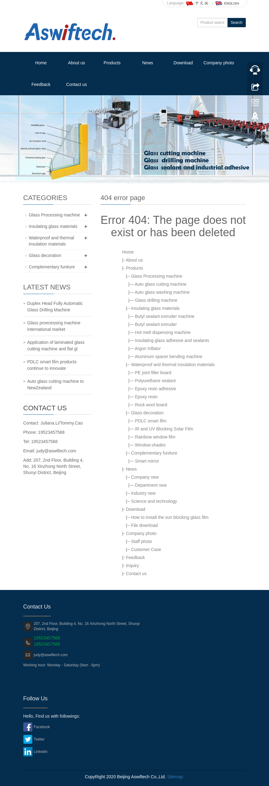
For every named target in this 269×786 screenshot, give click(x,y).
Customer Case (146, 549)
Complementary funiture (154, 453)
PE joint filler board (153, 372)
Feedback (41, 84)
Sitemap (175, 776)
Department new (151, 485)
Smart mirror (147, 461)
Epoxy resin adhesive (155, 388)
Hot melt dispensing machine (163, 332)
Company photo (218, 62)
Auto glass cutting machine (160, 284)
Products (112, 62)
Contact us (76, 84)
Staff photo (141, 541)
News (147, 62)
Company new (145, 477)
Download (183, 62)
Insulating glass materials (155, 308)
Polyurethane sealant (155, 380)
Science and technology (154, 501)
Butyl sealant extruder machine (164, 316)
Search (236, 22)
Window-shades (150, 444)
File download (144, 525)
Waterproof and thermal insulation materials (173, 364)
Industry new (143, 493)
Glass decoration (147, 412)
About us (76, 62)
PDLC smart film (151, 420)
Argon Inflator (148, 348)
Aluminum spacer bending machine (169, 356)
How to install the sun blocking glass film (170, 517)
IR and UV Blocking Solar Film (164, 428)
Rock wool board (151, 404)
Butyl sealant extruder (156, 324)
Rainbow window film (155, 436)
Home (41, 62)
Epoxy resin (146, 396)
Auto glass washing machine (162, 292)
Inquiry (132, 565)
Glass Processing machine (156, 276)
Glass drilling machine (156, 300)
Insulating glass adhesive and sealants (172, 340)
